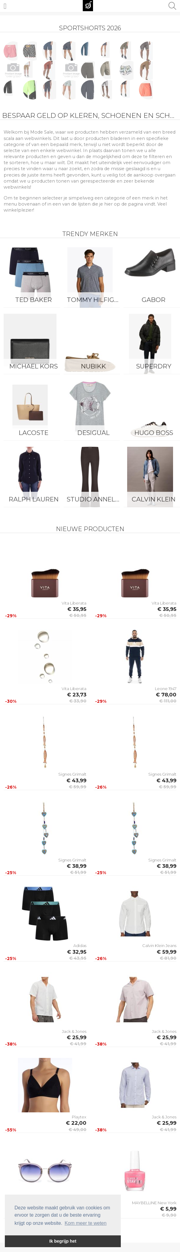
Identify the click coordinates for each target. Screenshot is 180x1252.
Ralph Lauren (34, 499)
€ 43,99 (76, 780)
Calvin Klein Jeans (159, 945)
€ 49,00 (77, 1129)
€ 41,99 (78, 1043)
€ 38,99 (76, 866)
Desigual (93, 432)
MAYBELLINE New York (154, 1202)
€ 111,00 (167, 701)
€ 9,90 (169, 1215)
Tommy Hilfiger (95, 299)
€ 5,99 (168, 1209)
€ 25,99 (76, 1037)
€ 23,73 (76, 695)
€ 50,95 (77, 615)
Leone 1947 (165, 688)
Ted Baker (33, 299)
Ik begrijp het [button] (62, 1241)
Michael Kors (33, 366)
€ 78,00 (166, 695)
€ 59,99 (77, 786)
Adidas (79, 945)
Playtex (79, 1116)
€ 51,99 (78, 872)
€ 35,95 (76, 609)
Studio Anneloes (95, 499)
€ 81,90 (168, 958)
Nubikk (93, 366)
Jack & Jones (74, 1031)
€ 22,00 (76, 1123)
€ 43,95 (77, 958)
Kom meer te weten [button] (86, 1223)
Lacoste (33, 432)
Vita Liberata (74, 603)
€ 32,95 (76, 952)
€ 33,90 (77, 701)
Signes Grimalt (72, 774)
